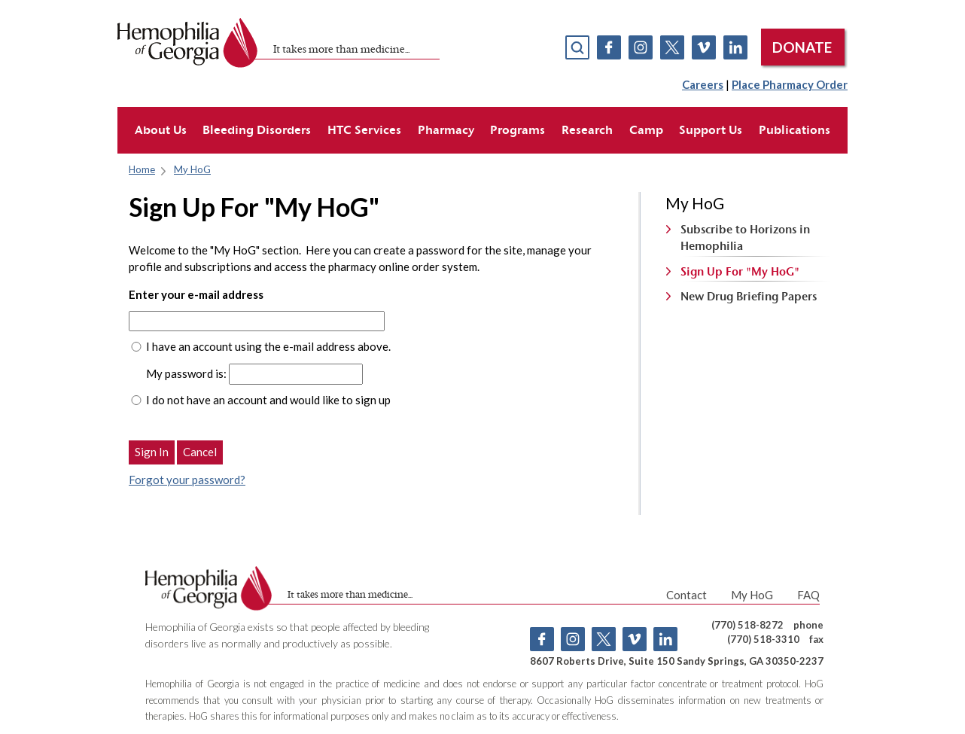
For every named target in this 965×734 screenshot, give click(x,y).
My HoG (192, 169)
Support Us (710, 129)
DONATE (802, 47)
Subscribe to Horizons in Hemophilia (745, 237)
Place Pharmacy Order (790, 84)
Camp (646, 129)
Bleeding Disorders (256, 129)
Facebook (609, 47)
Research (587, 129)
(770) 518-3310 (763, 639)
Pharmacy (446, 129)
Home (142, 169)
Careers (702, 84)
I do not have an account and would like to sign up (268, 400)
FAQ (808, 595)
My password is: (186, 373)
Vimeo (704, 47)
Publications (794, 129)
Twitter (672, 47)
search (577, 47)
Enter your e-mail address (196, 294)
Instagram (641, 47)
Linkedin (735, 47)
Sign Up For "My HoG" (739, 271)
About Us (161, 129)
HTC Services (364, 129)
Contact (686, 595)
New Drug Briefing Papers (748, 296)
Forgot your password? (187, 479)
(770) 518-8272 (747, 625)
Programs (517, 129)
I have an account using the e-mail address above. (268, 346)
